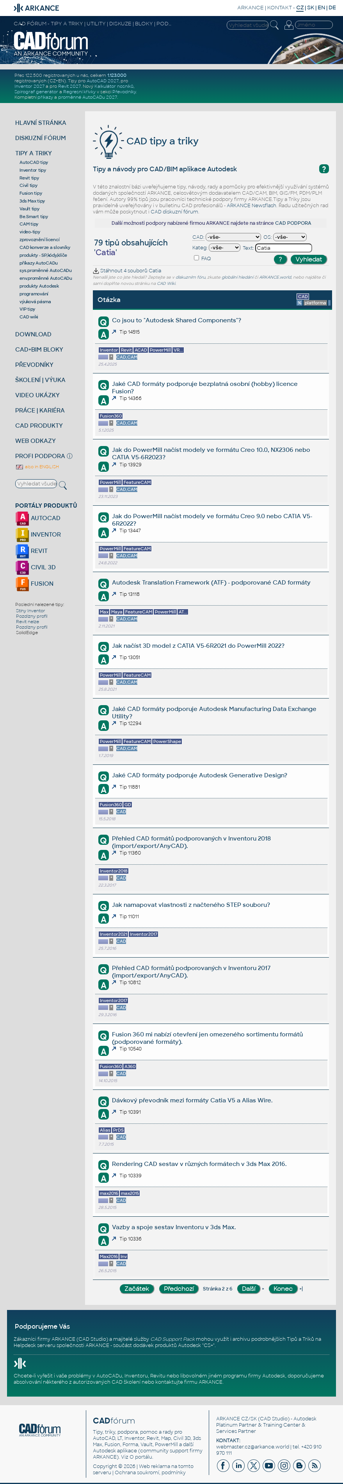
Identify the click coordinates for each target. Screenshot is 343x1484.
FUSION (34, 583)
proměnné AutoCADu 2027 (87, 97)
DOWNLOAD (33, 334)
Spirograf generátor (36, 91)
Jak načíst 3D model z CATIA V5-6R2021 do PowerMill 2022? (198, 645)
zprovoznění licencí (39, 239)
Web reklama (154, 1466)
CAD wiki (29, 317)
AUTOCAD (37, 518)
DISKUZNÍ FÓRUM (40, 138)
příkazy (45, 97)
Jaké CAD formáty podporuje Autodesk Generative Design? (199, 775)
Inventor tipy (33, 170)
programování (34, 294)
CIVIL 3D (35, 567)
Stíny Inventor (30, 610)
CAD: (198, 237)
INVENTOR (38, 534)
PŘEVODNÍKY (34, 364)
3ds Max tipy (32, 201)
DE (332, 7)
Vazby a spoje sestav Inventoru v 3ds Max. (174, 1227)
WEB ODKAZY (35, 440)
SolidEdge (27, 632)
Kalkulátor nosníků (113, 86)
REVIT (31, 551)
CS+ (208, 1345)
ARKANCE (250, 7)
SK (310, 7)
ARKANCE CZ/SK (236, 1419)
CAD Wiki (166, 283)
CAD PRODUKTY (39, 425)
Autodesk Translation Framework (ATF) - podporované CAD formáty (211, 582)
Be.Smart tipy (34, 216)
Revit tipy (29, 178)
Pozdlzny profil (31, 616)
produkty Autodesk (39, 286)
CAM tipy (29, 224)
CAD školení (126, 1382)
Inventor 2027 (29, 86)
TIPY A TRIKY (33, 153)
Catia (155, 271)
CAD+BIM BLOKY (39, 349)
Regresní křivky (79, 91)
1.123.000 (116, 75)
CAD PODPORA (293, 223)
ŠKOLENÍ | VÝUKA (40, 380)
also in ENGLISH (37, 466)
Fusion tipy (31, 193)
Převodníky (124, 91)
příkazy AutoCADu (39, 263)
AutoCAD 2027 (103, 81)
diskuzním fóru (190, 277)
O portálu (141, 1457)
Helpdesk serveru (34, 1345)
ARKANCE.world (275, 277)
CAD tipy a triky (146, 141)
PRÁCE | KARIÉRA (40, 410)
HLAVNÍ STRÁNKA (40, 122)
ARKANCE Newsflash (251, 206)
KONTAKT (279, 7)
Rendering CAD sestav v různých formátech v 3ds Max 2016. (199, 1164)
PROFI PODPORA (40, 456)
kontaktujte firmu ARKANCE (188, 1382)
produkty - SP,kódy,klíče (43, 255)
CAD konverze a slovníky (45, 247)
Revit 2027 (69, 86)
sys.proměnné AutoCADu (46, 270)
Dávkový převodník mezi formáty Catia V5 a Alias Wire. (192, 1100)
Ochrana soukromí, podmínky (150, 1473)
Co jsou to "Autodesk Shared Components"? (176, 320)
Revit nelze (27, 621)
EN (321, 7)
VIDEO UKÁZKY (37, 395)
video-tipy (30, 232)
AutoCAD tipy (34, 162)
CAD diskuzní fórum (174, 212)
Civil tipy (28, 185)
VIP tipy (27, 309)
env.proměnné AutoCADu (46, 278)
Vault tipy (29, 208)
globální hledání (237, 277)
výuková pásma (35, 301)
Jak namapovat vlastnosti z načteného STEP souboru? (191, 904)
